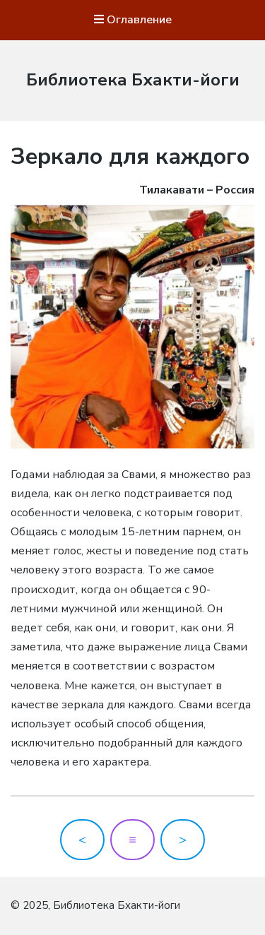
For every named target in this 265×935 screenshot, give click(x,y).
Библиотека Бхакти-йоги (133, 80)
